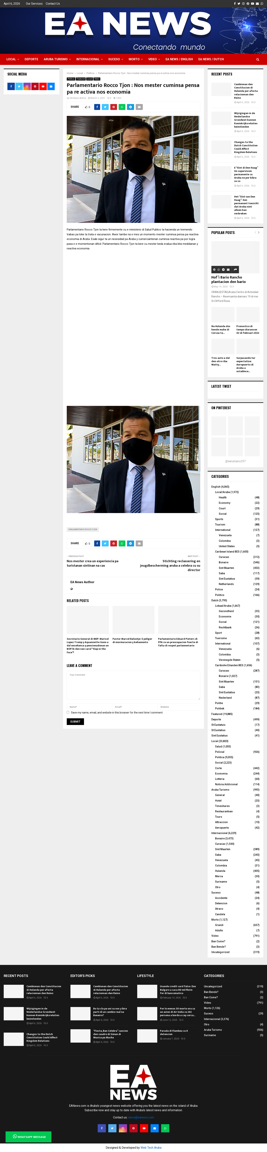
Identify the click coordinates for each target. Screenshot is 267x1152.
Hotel (218, 800)
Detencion (221, 903)
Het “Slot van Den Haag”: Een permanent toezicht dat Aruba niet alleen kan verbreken (246, 205)
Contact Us (53, 3)
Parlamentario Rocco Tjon (83, 529)
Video (152, 59)
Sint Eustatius (227, 578)
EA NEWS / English (179, 59)
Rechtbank (225, 627)
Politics (219, 595)
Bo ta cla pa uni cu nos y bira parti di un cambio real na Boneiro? (110, 1011)
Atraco (219, 908)
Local (11, 59)
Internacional (88, 59)
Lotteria (219, 778)
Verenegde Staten (229, 659)
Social (223, 513)
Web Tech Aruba (151, 1147)
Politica (71, 79)
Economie (225, 616)
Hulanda (220, 870)
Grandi (219, 925)
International (222, 529)
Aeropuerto (222, 827)
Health (223, 497)
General (220, 795)
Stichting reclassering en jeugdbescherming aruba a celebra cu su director (170, 565)
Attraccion (221, 822)
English (215, 486)
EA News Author (78, 98)
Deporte (31, 59)
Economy (224, 502)
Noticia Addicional (226, 784)
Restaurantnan (224, 811)
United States (227, 546)
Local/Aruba (222, 492)
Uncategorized (220, 952)
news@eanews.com (141, 1117)
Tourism (220, 524)
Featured (81, 79)
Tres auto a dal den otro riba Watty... (220, 361)
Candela (220, 914)
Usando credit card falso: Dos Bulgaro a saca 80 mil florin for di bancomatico (178, 989)
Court (222, 508)
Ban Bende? (218, 946)
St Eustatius (218, 730)
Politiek (219, 708)
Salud (218, 746)
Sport (218, 632)
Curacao (224, 557)
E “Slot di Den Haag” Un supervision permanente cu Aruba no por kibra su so (246, 174)
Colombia (225, 540)
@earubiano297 (235, 461)
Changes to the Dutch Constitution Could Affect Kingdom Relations (246, 147)
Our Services (34, 3)
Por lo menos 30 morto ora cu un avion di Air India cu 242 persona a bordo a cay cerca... (177, 1011)
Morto (134, 59)
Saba (222, 573)
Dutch (214, 600)
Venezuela (225, 535)
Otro (217, 887)
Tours (218, 816)
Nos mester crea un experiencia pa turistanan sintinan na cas (92, 563)
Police (219, 589)
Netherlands (226, 584)
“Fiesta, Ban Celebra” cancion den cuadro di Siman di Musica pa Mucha (110, 1034)
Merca (219, 876)
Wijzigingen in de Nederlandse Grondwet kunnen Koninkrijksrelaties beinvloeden (246, 120)
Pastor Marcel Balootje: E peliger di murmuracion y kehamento (132, 640)
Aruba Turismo (56, 59)
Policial (219, 751)
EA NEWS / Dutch (211, 59)
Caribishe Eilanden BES (229, 665)
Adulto (219, 930)
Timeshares (222, 806)
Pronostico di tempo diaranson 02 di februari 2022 (247, 329)
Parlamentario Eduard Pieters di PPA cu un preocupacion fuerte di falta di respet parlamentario (178, 642)
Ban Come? (218, 941)
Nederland (225, 697)
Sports (219, 519)
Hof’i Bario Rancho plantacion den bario (228, 279)
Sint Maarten (226, 567)
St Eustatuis (218, 724)
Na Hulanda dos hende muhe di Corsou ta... (220, 329)
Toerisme (221, 638)
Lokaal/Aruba (223, 605)
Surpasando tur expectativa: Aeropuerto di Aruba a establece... (245, 364)
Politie (219, 703)
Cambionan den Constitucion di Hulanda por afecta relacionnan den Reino (246, 91)
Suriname (221, 881)
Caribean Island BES (227, 551)
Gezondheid (226, 611)
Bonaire (223, 562)
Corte (218, 768)
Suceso (114, 59)
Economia (221, 773)
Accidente (221, 897)
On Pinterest (221, 407)
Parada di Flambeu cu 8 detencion (174, 1032)
